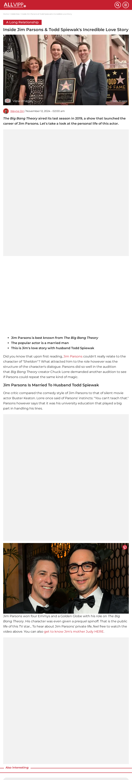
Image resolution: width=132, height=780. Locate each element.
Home (6, 14)
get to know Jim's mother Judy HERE (74, 631)
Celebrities (15, 14)
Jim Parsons (72, 356)
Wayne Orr (17, 111)
